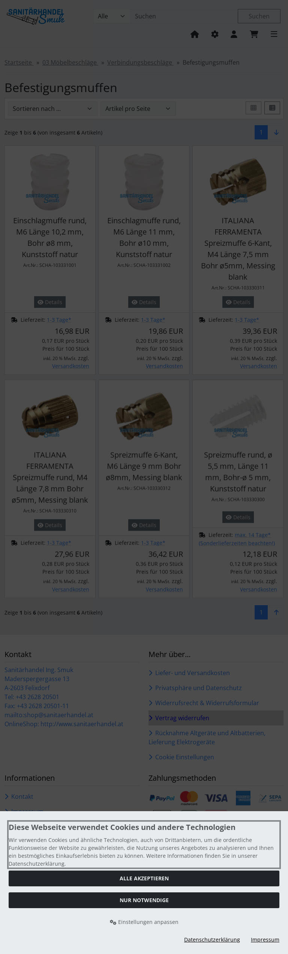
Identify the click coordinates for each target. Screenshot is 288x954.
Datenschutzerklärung (212, 939)
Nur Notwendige (144, 900)
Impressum (265, 939)
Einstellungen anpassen (144, 921)
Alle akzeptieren (144, 878)
